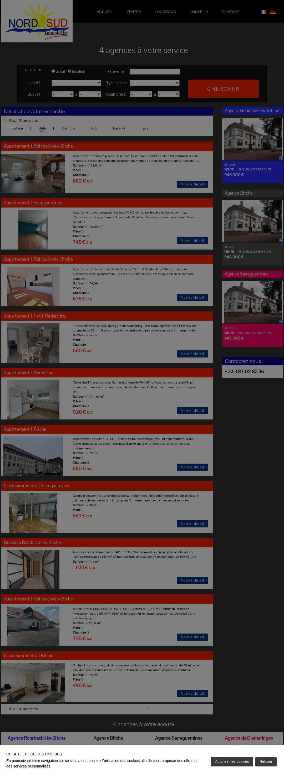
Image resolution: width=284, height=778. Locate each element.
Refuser (266, 761)
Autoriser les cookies (232, 761)
